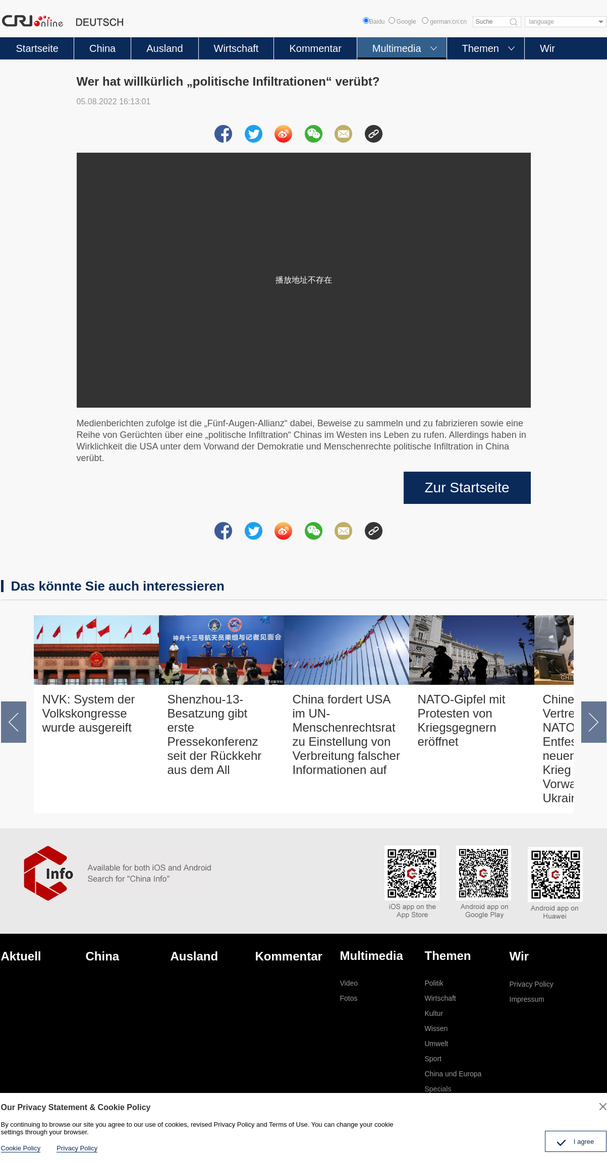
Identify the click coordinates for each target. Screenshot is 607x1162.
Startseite (37, 48)
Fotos (349, 998)
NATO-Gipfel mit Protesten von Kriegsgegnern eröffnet (462, 720)
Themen (480, 48)
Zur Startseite (466, 487)
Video (349, 983)
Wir (547, 48)
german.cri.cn (444, 21)
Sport (433, 1059)
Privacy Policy (532, 984)
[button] (13, 722)
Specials (438, 1089)
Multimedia (396, 48)
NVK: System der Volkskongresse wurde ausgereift (88, 713)
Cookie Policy (21, 1148)
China (102, 48)
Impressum (527, 999)
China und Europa (453, 1074)
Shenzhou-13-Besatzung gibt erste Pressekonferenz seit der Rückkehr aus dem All (215, 734)
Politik (434, 983)
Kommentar (315, 48)
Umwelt (437, 1044)
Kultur (434, 1013)
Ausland (164, 48)
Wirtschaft (236, 48)
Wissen (436, 1028)
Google (402, 21)
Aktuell (21, 956)
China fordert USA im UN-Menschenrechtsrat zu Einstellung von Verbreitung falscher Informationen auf (346, 734)
